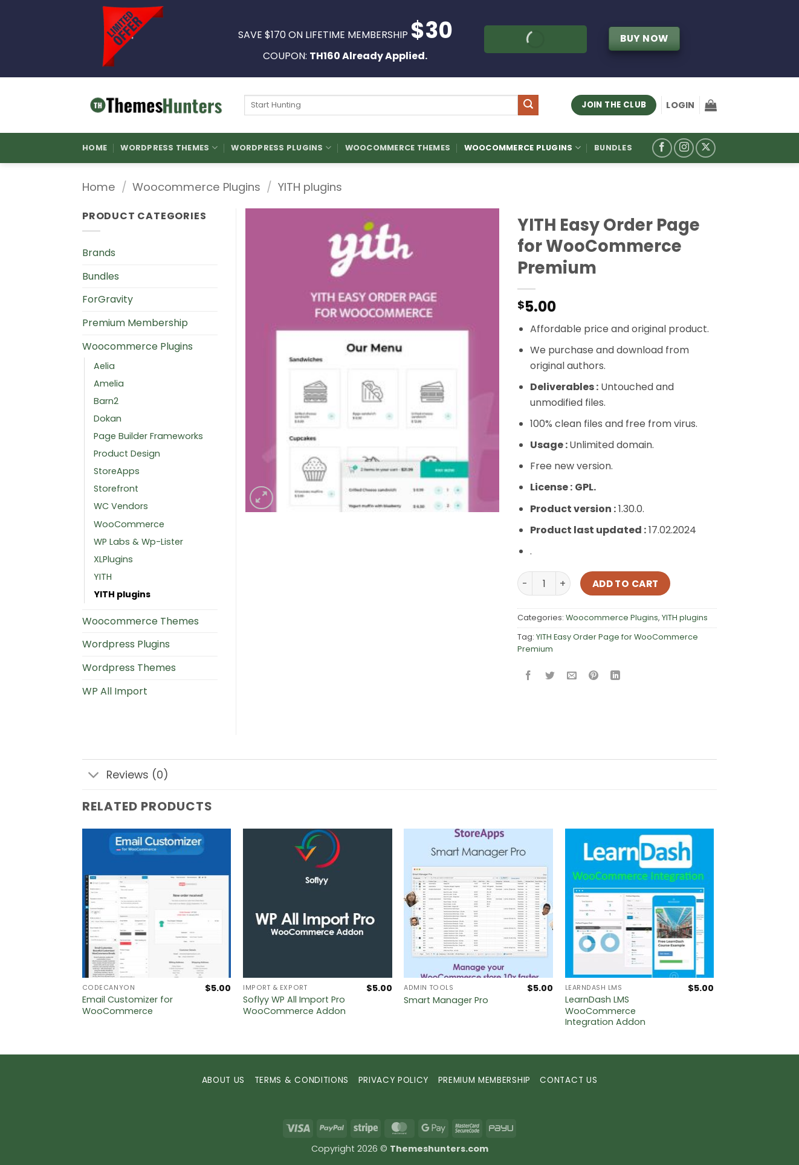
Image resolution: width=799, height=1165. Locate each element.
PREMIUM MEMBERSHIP (484, 1080)
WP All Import (114, 691)
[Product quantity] (544, 583)
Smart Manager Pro (446, 1000)
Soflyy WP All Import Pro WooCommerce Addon (294, 1005)
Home (94, 148)
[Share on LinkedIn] (616, 676)
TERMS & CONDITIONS (301, 1080)
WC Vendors (121, 506)
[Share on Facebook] (529, 676)
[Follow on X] (706, 148)
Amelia (109, 383)
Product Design (127, 454)
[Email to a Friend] (572, 676)
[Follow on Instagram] (684, 148)
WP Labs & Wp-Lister (138, 542)
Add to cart (625, 583)
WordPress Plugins (281, 147)
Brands (98, 253)
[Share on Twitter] (550, 676)
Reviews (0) (125, 776)
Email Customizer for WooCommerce (127, 1005)
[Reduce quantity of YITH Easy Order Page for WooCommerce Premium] (524, 583)
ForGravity (107, 299)
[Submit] (528, 105)
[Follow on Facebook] (662, 148)
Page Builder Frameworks (148, 436)
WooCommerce (129, 524)
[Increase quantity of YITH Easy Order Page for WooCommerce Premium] (563, 583)
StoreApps (117, 471)
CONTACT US (568, 1080)
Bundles (613, 148)
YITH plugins (309, 186)
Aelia (104, 366)
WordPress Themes (169, 147)
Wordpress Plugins (126, 644)
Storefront (116, 489)
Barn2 (106, 401)
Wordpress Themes (129, 668)
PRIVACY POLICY (393, 1080)
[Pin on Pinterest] (594, 676)
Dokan (107, 418)
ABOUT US (223, 1080)
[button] (680, 105)
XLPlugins (113, 559)
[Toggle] (94, 776)
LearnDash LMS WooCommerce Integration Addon (605, 1011)
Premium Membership (135, 323)
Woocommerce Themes (398, 148)
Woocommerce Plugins (522, 147)
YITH (103, 577)
